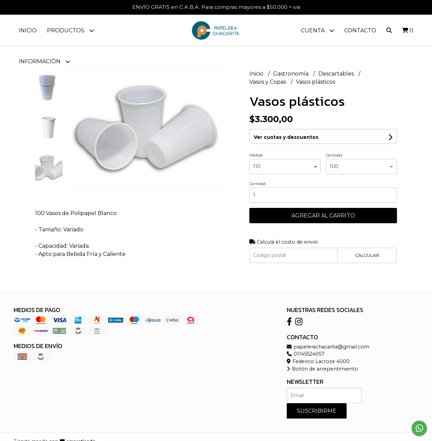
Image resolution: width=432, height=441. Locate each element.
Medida (256, 155)
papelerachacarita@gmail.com (328, 347)
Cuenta (317, 30)
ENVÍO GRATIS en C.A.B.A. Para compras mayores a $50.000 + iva (216, 7)
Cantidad (334, 155)
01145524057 (306, 354)
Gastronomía (291, 73)
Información (44, 61)
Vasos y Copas (268, 82)
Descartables (336, 73)
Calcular (367, 255)
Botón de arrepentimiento (322, 369)
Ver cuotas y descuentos (286, 137)
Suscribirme (316, 411)
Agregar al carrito (323, 215)
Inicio (28, 30)
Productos (70, 30)
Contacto (360, 30)
